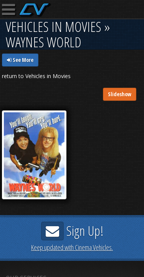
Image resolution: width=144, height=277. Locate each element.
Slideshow (119, 94)
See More (20, 59)
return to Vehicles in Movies (36, 76)
